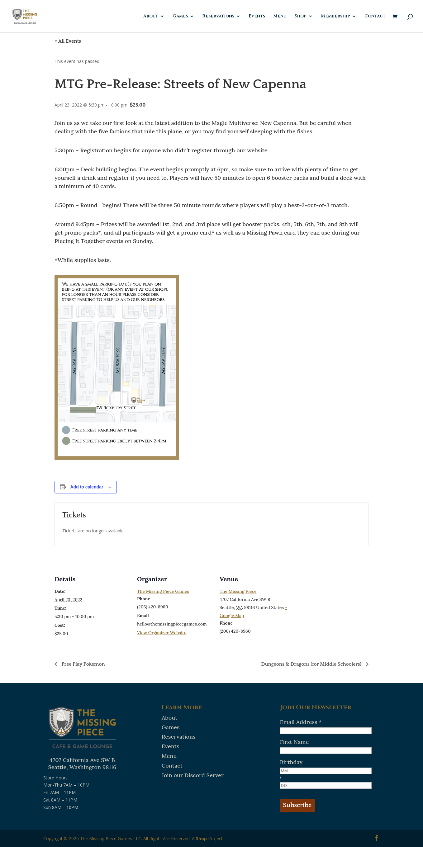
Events (257, 16)
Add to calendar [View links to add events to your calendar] (86, 486)
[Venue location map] (335, 609)
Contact (375, 16)
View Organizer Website (161, 632)
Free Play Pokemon (82, 664)
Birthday (291, 762)
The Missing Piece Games (163, 591)
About (150, 16)
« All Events (68, 41)
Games (180, 16)
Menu (279, 16)
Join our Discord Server (193, 775)
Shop (300, 16)
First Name (294, 741)
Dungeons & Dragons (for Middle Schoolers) (312, 664)
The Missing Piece (238, 591)
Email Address (301, 722)
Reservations (218, 16)
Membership (335, 16)
